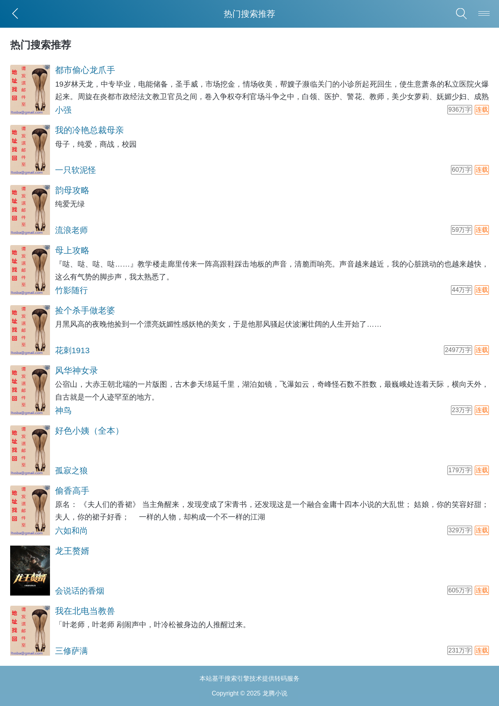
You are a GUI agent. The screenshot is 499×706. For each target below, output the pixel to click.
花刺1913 (72, 350)
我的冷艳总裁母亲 (89, 130)
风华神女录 (76, 370)
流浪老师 (71, 230)
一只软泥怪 (75, 169)
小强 (63, 109)
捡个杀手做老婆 (85, 310)
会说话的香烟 (79, 590)
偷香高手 (72, 491)
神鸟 (63, 410)
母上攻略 (72, 250)
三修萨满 (71, 650)
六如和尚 (71, 530)
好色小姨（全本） (89, 431)
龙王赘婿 (72, 551)
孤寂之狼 (71, 470)
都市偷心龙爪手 (85, 70)
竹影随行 (71, 290)
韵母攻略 (72, 190)
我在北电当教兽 (85, 611)
